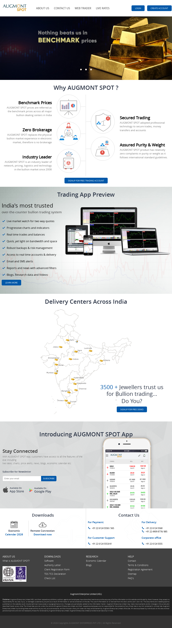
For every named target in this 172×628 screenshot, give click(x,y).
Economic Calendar (96, 560)
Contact (132, 560)
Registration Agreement (140, 569)
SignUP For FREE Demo (131, 409)
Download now (43, 534)
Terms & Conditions (138, 565)
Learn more (11, 282)
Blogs (89, 565)
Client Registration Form (57, 569)
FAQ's (131, 578)
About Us (42, 8)
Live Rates (103, 8)
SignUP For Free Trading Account (86, 180)
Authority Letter (52, 565)
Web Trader (83, 8)
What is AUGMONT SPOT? (16, 560)
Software (49, 560)
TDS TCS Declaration (55, 573)
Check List (49, 578)
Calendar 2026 (14, 534)
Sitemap (132, 573)
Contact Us (62, 8)
